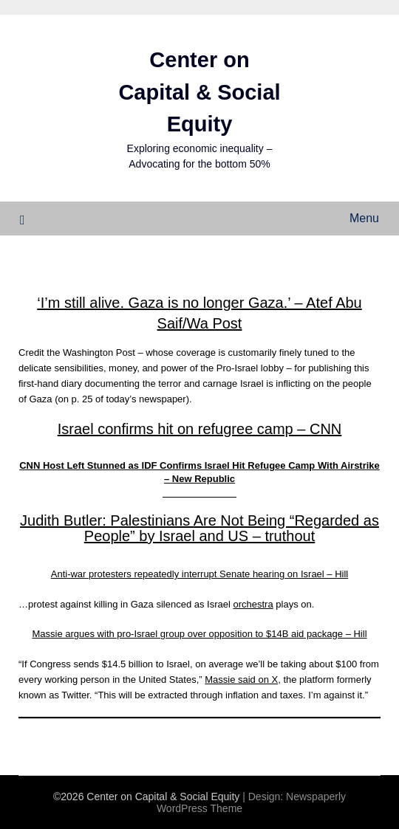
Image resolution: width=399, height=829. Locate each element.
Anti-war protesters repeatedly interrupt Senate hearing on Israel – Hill (200, 573)
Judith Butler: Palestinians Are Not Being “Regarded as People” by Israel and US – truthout (199, 528)
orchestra (253, 604)
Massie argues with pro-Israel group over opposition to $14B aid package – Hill (199, 633)
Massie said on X (241, 679)
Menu (364, 218)
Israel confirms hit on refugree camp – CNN (200, 429)
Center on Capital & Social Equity (199, 92)
